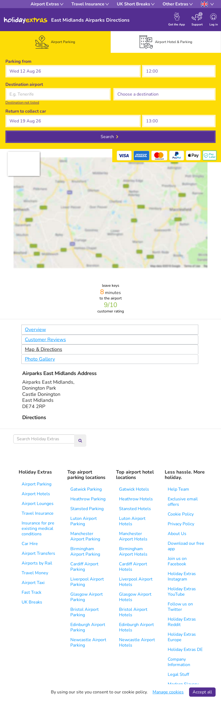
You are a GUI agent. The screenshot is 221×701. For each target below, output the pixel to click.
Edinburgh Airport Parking (87, 627)
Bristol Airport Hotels (133, 612)
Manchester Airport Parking (85, 536)
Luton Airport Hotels (132, 521)
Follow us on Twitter (180, 606)
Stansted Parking (87, 508)
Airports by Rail (37, 563)
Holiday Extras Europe (182, 637)
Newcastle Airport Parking (88, 642)
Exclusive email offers (183, 501)
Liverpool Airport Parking (87, 581)
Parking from (18, 61)
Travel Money (35, 573)
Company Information (179, 662)
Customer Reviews (45, 339)
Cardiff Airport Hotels (133, 566)
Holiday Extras (25, 20)
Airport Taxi (33, 582)
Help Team (178, 489)
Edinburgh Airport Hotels (136, 627)
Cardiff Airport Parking (84, 566)
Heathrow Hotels (136, 499)
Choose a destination (134, 84)
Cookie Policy (181, 514)
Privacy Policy (181, 524)
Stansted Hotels (135, 508)
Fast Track (31, 592)
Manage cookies (168, 692)
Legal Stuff (178, 674)
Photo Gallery (40, 359)
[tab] (55, 42)
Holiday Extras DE (185, 649)
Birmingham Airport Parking (85, 551)
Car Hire (30, 543)
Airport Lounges (38, 503)
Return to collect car (25, 111)
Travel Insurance (38, 513)
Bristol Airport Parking (84, 612)
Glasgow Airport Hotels (135, 597)
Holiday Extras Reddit (182, 622)
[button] (73, 71)
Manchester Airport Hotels (133, 536)
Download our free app (186, 546)
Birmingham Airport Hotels (133, 551)
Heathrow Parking (87, 499)
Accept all (202, 692)
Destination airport (24, 84)
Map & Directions (43, 349)
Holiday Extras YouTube (182, 591)
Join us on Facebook (177, 561)
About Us (177, 533)
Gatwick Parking (86, 489)
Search (107, 137)
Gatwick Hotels (134, 489)
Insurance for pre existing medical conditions (38, 528)
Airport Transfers (38, 553)
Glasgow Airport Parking (86, 597)
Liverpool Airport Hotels (136, 581)
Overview (35, 329)
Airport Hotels (36, 494)
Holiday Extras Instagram (182, 576)
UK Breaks (32, 602)
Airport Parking (36, 484)
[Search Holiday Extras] (43, 439)
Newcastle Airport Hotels (137, 642)
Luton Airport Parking (83, 521)
